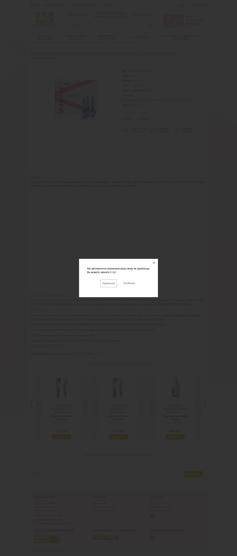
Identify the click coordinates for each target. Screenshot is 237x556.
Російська (129, 283)
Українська (108, 283)
